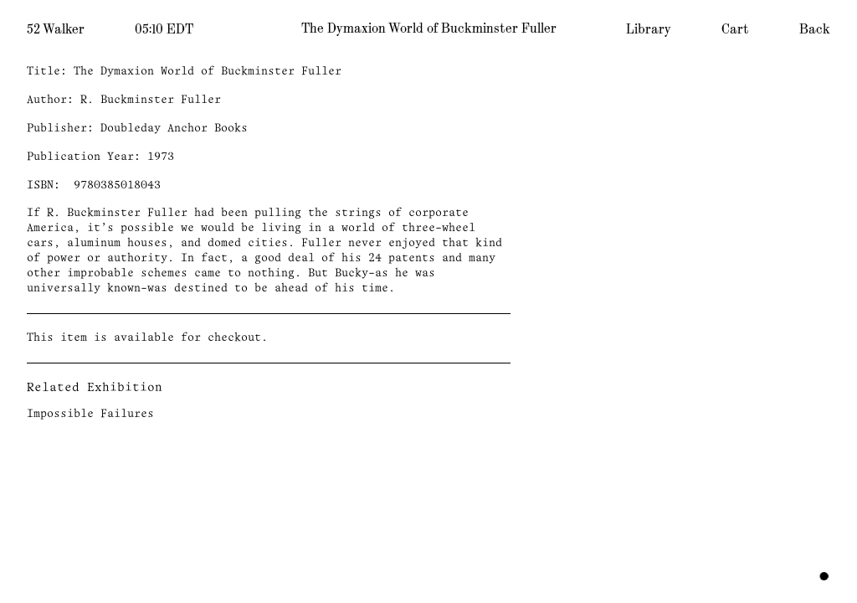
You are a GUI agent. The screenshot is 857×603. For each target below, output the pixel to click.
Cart (735, 29)
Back (814, 29)
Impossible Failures (90, 414)
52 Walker (56, 29)
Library (648, 29)
